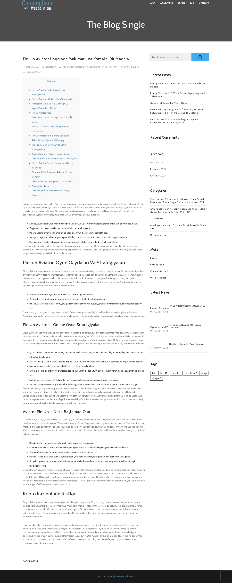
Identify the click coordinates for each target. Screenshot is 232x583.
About (181, 6)
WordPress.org (158, 277)
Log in (153, 258)
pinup (127, 66)
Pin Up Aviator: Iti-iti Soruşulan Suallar (50, 135)
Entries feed (157, 264)
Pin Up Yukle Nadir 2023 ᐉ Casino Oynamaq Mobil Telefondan (175, 326)
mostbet (176, 373)
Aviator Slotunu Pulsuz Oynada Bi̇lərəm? (51, 153)
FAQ (192, 6)
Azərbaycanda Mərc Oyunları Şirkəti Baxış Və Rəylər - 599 (90, 66)
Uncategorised (158, 235)
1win (154, 373)
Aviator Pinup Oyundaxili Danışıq (48, 140)
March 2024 (156, 162)
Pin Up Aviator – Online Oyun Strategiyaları (53, 99)
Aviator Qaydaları (40, 185)
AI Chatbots (156, 218)
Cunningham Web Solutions (120, 576)
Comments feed (159, 271)
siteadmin (51, 66)
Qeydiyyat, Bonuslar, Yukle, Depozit (170, 103)
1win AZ (164, 373)
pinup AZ (135, 66)
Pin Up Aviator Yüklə (41, 112)
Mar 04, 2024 (33, 66)
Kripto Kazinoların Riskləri (44, 108)
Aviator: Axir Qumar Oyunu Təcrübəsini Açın (53, 181)
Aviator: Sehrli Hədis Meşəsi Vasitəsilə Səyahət (54, 158)
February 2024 (158, 169)
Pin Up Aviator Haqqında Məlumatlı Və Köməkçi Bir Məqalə (177, 306)
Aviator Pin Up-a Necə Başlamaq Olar (50, 103)
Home (152, 6)
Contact (204, 6)
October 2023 (158, 175)
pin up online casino (63, 253)
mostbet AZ (191, 373)
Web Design (166, 6)
